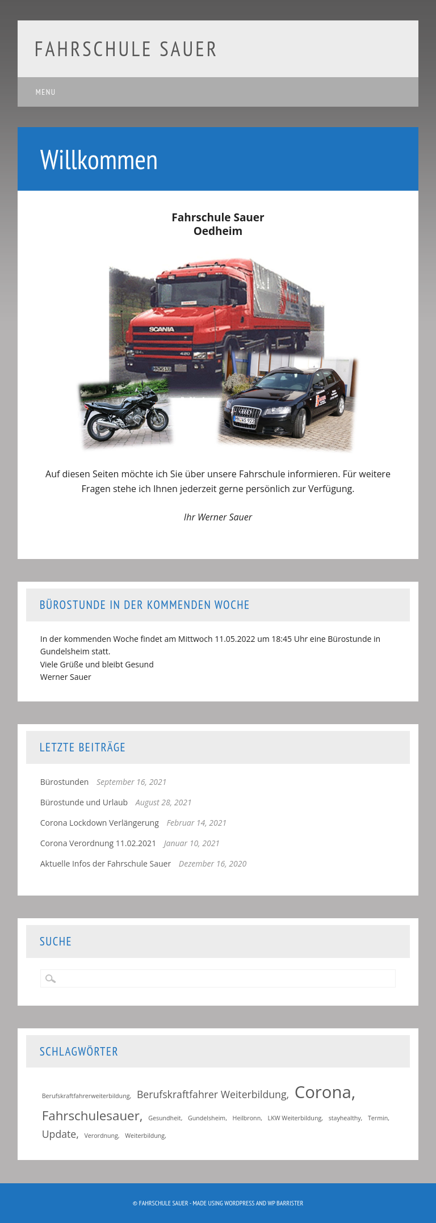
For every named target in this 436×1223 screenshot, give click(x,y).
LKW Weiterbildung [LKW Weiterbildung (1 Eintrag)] (295, 1118)
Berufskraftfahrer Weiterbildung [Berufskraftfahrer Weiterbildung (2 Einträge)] (212, 1094)
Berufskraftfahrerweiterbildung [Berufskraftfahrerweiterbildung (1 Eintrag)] (86, 1096)
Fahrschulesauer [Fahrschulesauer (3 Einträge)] (91, 1115)
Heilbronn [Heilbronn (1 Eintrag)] (247, 1118)
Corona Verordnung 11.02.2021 (98, 843)
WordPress (239, 1203)
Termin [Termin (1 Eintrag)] (378, 1118)
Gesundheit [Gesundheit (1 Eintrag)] (164, 1118)
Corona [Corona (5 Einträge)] (323, 1092)
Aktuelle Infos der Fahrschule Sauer (105, 863)
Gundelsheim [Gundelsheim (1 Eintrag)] (206, 1118)
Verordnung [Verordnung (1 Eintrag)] (101, 1136)
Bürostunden (64, 781)
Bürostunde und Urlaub (84, 802)
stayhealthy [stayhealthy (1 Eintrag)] (345, 1118)
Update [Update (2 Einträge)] (59, 1134)
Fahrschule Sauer (127, 48)
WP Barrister (285, 1203)
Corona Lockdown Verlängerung (99, 822)
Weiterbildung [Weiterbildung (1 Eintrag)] (145, 1136)
